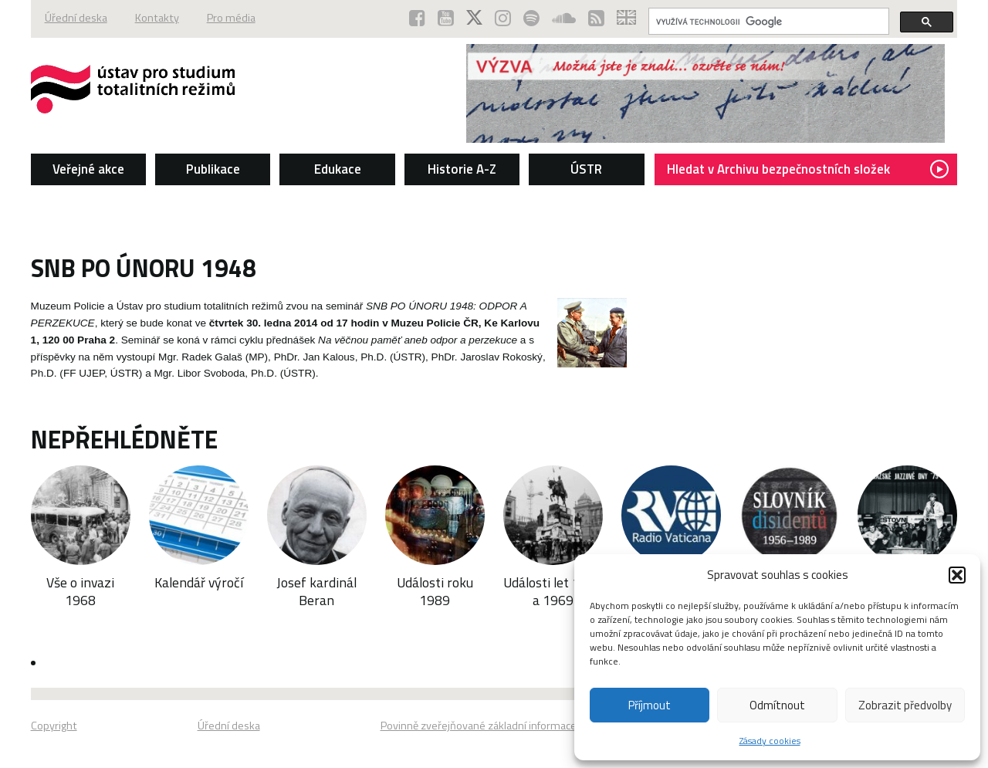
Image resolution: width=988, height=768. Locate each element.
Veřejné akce (88, 169)
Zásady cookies (769, 740)
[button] (957, 575)
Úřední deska (76, 17)
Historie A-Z (462, 169)
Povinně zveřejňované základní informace (479, 725)
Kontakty (157, 17)
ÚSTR (586, 169)
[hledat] (767, 21)
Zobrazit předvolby (905, 705)
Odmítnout (777, 705)
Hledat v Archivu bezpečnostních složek (808, 169)
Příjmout (649, 705)
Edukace (337, 169)
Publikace (213, 169)
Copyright (54, 725)
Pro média (231, 17)
